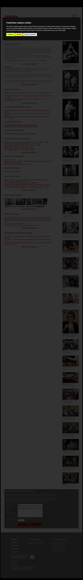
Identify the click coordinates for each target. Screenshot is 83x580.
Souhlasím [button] (10, 34)
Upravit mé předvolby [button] (30, 34)
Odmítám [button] (18, 34)
